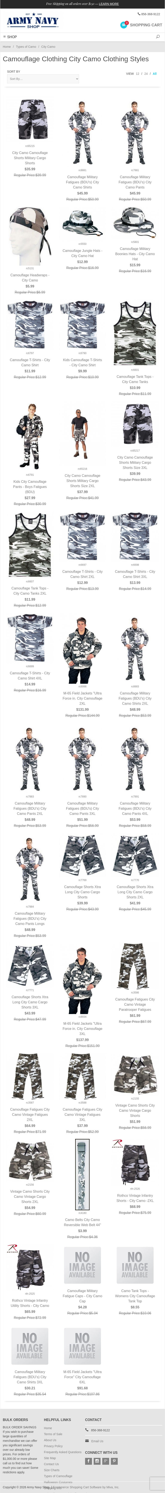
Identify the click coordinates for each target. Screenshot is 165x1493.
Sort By (13, 71)
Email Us (97, 1441)
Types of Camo (26, 46)
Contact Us (51, 1464)
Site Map (50, 1458)
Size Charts (52, 1470)
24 (146, 73)
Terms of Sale (53, 1434)
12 (137, 73)
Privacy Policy (53, 1446)
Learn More (109, 4)
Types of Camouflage (58, 1476)
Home (7, 46)
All (155, 73)
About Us (50, 1440)
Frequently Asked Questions (63, 1452)
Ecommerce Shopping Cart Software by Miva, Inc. (86, 1487)
